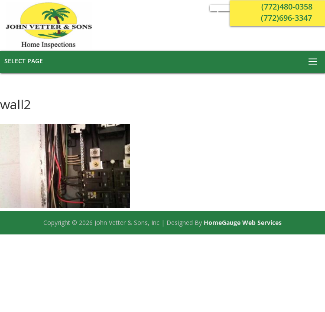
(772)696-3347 (286, 18)
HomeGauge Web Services (243, 222)
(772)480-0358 (286, 6)
